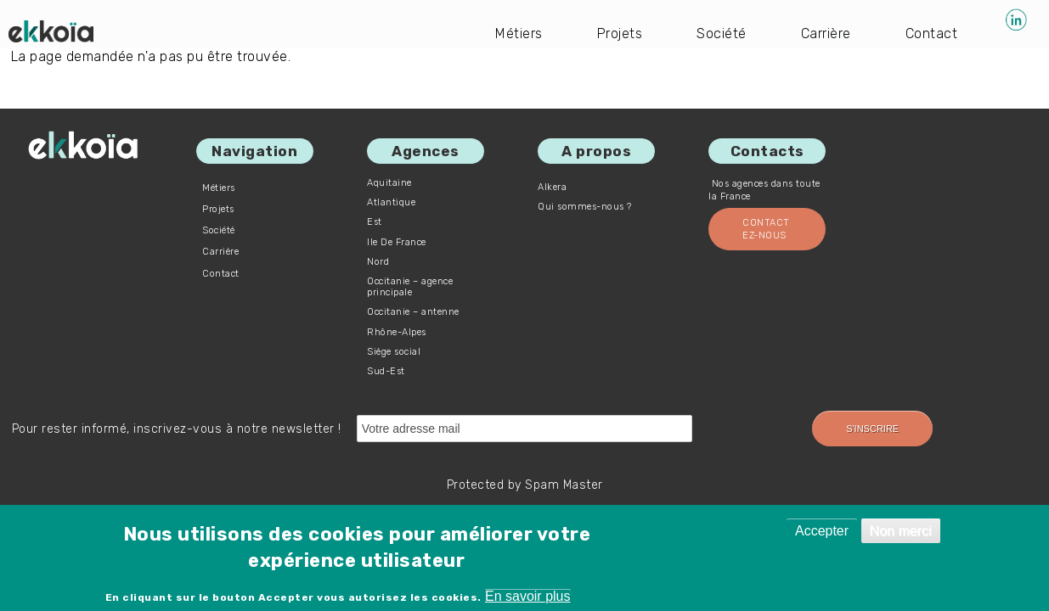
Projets (620, 33)
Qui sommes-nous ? (585, 206)
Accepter (822, 531)
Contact (931, 33)
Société (722, 33)
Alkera (552, 187)
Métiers (519, 33)
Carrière (826, 33)
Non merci (901, 531)
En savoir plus (528, 596)
